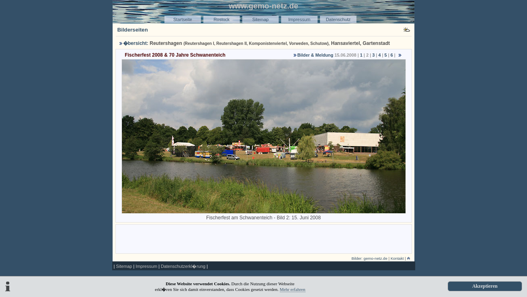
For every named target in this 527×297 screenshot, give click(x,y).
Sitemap (260, 19)
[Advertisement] (263, 238)
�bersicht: (136, 43)
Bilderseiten (132, 30)
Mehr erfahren (292, 289)
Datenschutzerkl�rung (183, 266)
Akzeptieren (484, 286)
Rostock (221, 19)
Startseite (182, 19)
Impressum (299, 19)
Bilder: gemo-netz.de (370, 258)
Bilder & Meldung (315, 55)
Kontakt (397, 258)
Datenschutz (338, 19)
